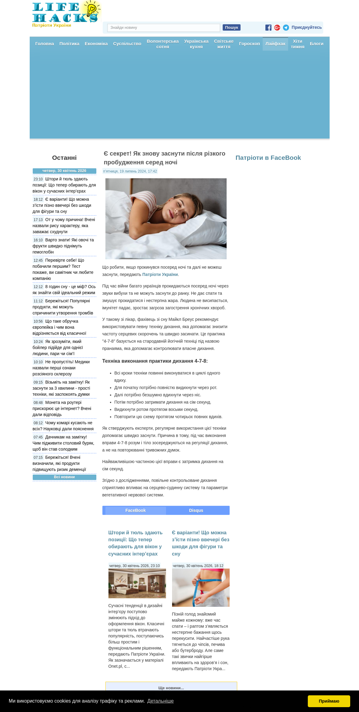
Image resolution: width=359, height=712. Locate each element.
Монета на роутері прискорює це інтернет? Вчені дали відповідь (62, 408)
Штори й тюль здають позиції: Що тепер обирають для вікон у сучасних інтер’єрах (64, 184)
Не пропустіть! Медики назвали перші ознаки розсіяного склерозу (61, 367)
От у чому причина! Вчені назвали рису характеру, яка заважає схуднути (64, 225)
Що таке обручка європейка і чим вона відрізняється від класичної (59, 327)
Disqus (196, 510)
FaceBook (135, 510)
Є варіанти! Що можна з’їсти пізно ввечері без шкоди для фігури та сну (62, 205)
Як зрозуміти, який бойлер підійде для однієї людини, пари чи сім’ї (58, 347)
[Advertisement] (180, 96)
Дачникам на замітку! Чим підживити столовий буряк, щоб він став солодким (64, 443)
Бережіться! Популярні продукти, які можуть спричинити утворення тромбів (63, 306)
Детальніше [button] (160, 701)
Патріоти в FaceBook (268, 157)
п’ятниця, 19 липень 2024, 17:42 (130, 171)
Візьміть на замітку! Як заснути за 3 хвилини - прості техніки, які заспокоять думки (61, 388)
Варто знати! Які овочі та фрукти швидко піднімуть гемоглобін (63, 245)
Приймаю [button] (329, 701)
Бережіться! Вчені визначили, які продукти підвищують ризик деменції (59, 463)
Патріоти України (160, 274)
